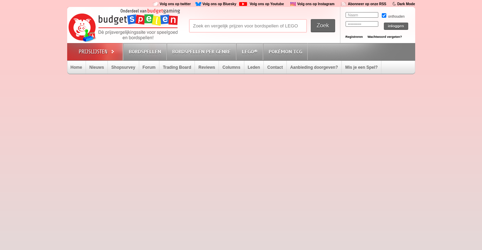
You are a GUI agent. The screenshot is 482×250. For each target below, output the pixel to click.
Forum (149, 67)
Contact (275, 67)
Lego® (250, 52)
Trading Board (177, 67)
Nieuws (96, 67)
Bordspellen (145, 52)
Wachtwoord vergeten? (385, 37)
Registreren (354, 37)
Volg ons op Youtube (267, 4)
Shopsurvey (123, 67)
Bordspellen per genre (201, 52)
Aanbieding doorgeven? (314, 67)
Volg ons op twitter (175, 4)
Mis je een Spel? (361, 67)
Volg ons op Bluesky (219, 4)
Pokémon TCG (285, 52)
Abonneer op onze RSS (367, 4)
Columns (231, 67)
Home (76, 67)
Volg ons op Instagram (315, 4)
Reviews (206, 67)
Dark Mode (406, 4)
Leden (254, 67)
